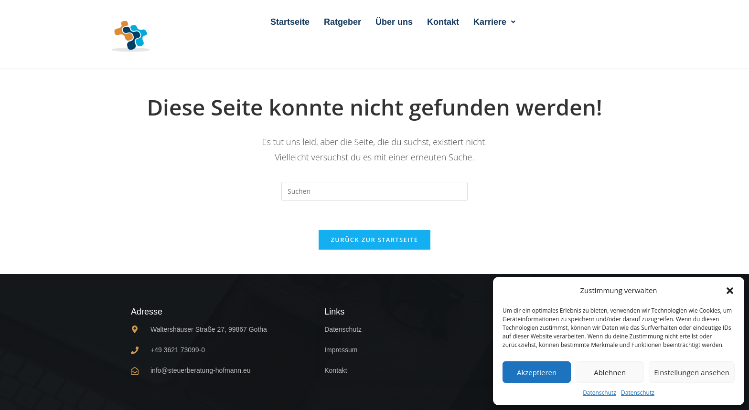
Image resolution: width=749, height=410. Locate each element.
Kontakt (443, 22)
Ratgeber (342, 22)
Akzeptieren (536, 372)
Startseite (290, 22)
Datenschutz (599, 393)
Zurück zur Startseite (374, 239)
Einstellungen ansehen (691, 372)
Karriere (494, 22)
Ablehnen (610, 372)
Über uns (394, 22)
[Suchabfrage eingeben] (374, 191)
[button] (730, 290)
